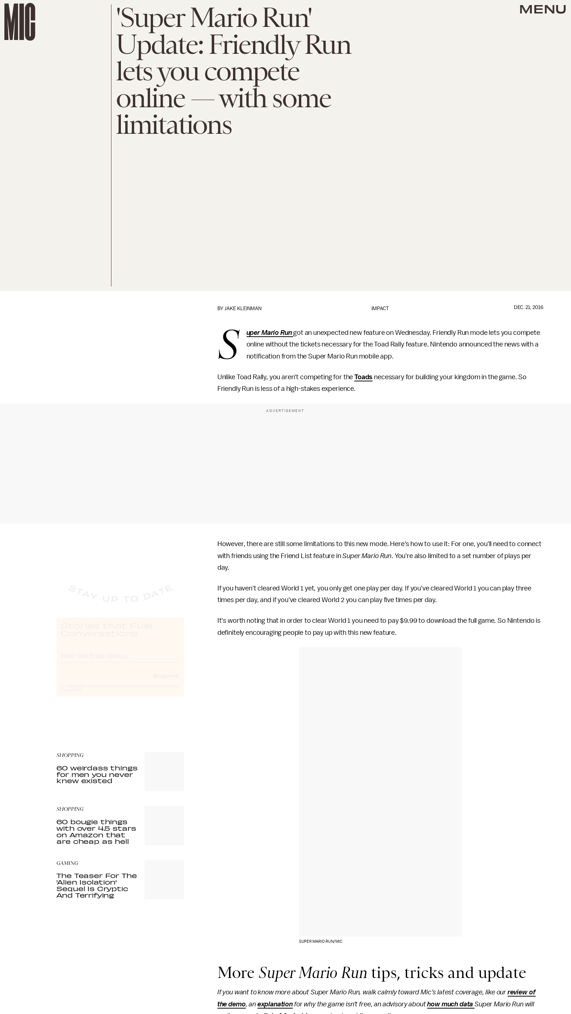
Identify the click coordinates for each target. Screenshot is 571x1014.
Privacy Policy (71, 696)
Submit (166, 682)
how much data (450, 1004)
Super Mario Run (270, 333)
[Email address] (120, 661)
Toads (363, 377)
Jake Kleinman (242, 308)
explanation (275, 1004)
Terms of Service (158, 692)
